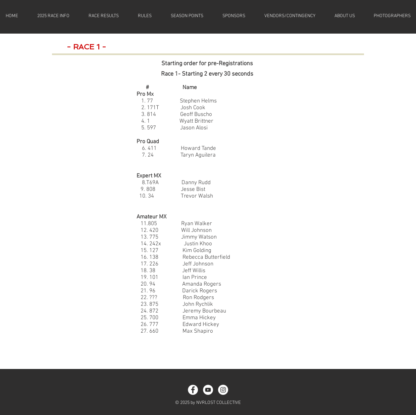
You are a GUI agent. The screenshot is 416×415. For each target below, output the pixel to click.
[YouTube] (208, 390)
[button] (53, 16)
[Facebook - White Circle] (193, 390)
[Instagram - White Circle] (223, 390)
